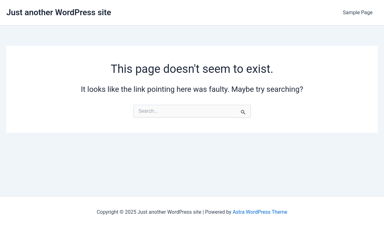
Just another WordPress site (58, 12)
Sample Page (358, 13)
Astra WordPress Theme (260, 212)
